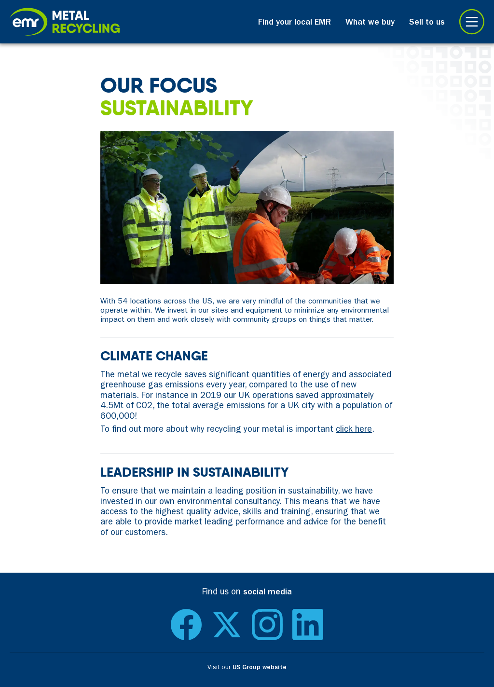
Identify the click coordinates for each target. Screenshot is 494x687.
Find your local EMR (294, 23)
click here (354, 430)
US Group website (260, 668)
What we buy (370, 23)
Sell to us (427, 23)
